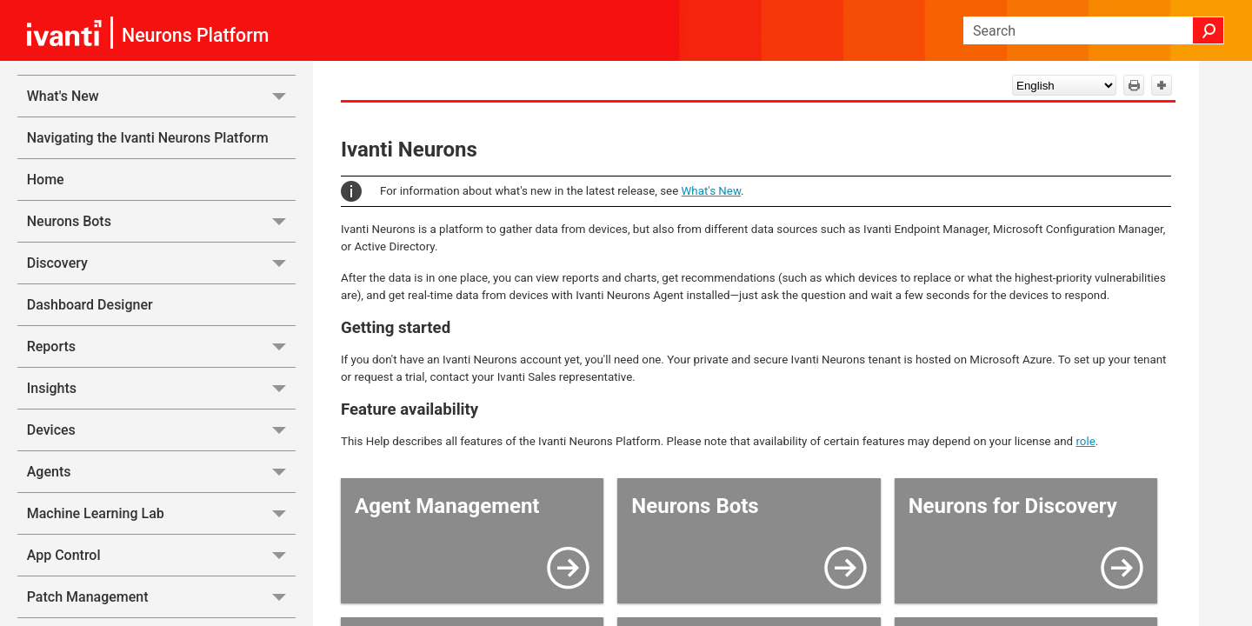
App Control (161, 555)
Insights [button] (161, 388)
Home (45, 179)
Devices (161, 430)
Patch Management (161, 596)
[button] (1208, 30)
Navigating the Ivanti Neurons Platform (148, 138)
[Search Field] (1093, 30)
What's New (161, 96)
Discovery (161, 263)
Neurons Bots (161, 221)
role (1085, 441)
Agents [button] (161, 471)
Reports (161, 346)
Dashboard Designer (90, 304)
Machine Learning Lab (161, 513)
